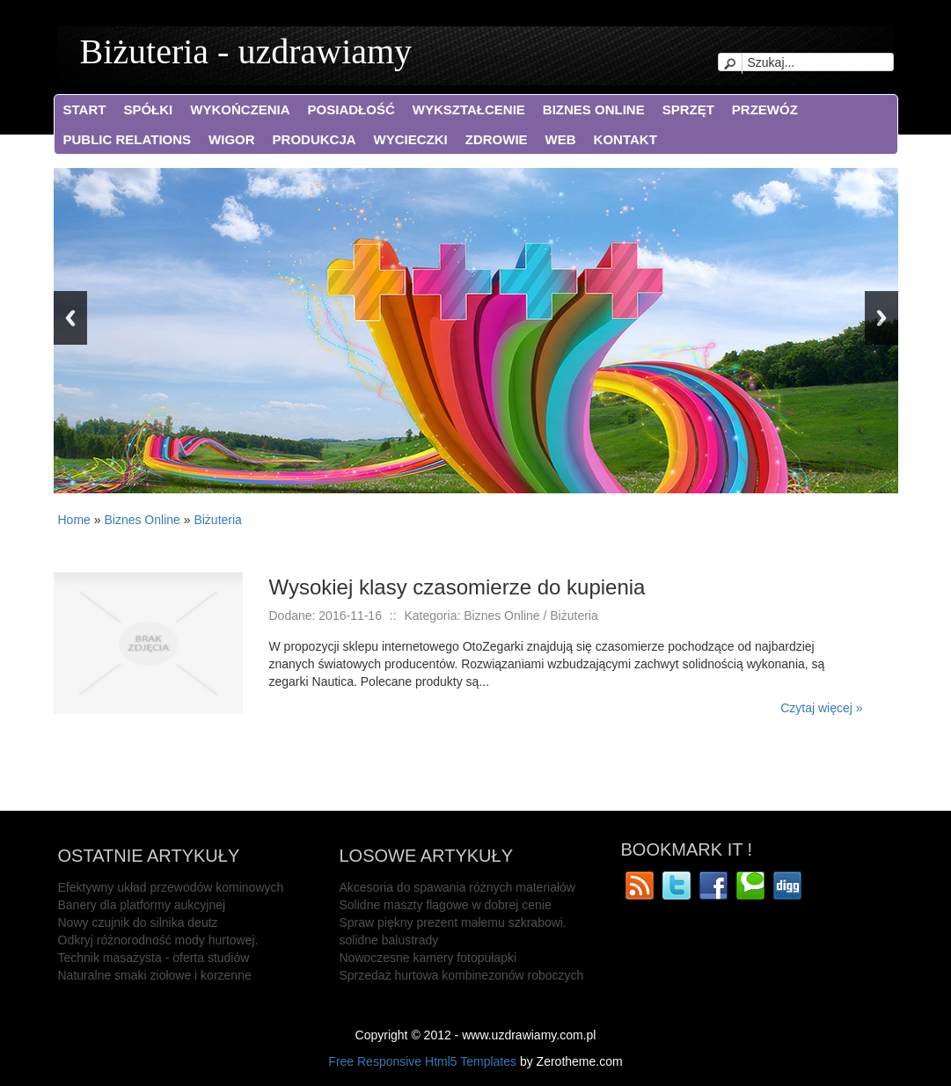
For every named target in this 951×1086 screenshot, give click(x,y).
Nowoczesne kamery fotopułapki (428, 958)
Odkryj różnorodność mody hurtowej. (158, 940)
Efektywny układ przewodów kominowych (171, 887)
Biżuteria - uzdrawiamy (246, 51)
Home (74, 520)
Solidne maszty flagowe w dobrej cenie (446, 905)
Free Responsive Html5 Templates (422, 1061)
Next (881, 318)
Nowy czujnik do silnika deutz (138, 922)
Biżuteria (217, 520)
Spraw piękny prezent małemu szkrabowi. (453, 922)
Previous (70, 318)
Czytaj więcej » (821, 708)
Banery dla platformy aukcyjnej (142, 905)
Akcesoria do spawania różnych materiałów (457, 887)
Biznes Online (141, 520)
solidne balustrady (389, 940)
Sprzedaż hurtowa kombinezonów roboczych (462, 975)
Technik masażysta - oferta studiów (154, 958)
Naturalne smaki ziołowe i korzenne (155, 975)
